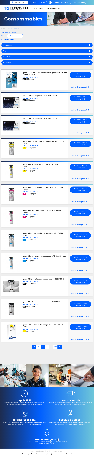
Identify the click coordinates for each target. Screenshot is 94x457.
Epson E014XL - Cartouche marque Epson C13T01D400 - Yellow (43, 142)
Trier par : (4, 36)
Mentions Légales (37, 451)
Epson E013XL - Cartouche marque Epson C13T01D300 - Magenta (43, 188)
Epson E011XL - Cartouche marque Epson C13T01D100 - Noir (44, 279)
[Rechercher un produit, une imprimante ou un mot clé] (21, 2)
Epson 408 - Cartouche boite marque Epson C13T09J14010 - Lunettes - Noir (45, 74)
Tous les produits (28, 454)
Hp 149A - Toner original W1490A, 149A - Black (40, 118)
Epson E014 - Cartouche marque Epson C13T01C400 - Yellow (43, 165)
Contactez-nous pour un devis (80, 75)
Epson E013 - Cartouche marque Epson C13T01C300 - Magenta (42, 211)
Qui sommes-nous (57, 454)
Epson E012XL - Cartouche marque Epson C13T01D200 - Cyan (43, 234)
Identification (78, 2)
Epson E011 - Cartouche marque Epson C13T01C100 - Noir (44, 302)
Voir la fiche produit (80, 87)
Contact (69, 454)
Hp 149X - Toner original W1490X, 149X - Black (40, 96)
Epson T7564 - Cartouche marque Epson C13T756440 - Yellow (44, 326)
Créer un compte (42, 454)
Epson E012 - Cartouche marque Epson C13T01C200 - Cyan (45, 256)
